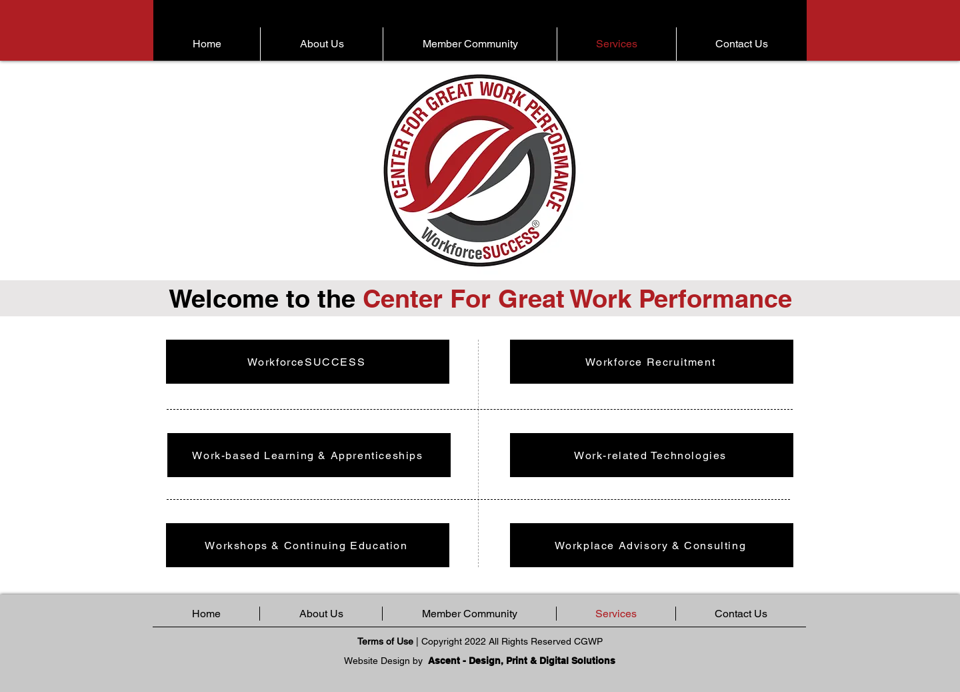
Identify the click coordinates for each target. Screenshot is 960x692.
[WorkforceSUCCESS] (307, 362)
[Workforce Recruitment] (651, 362)
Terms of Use (385, 641)
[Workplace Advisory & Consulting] (651, 545)
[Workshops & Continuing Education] (307, 545)
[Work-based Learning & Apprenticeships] (309, 455)
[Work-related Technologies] (651, 455)
